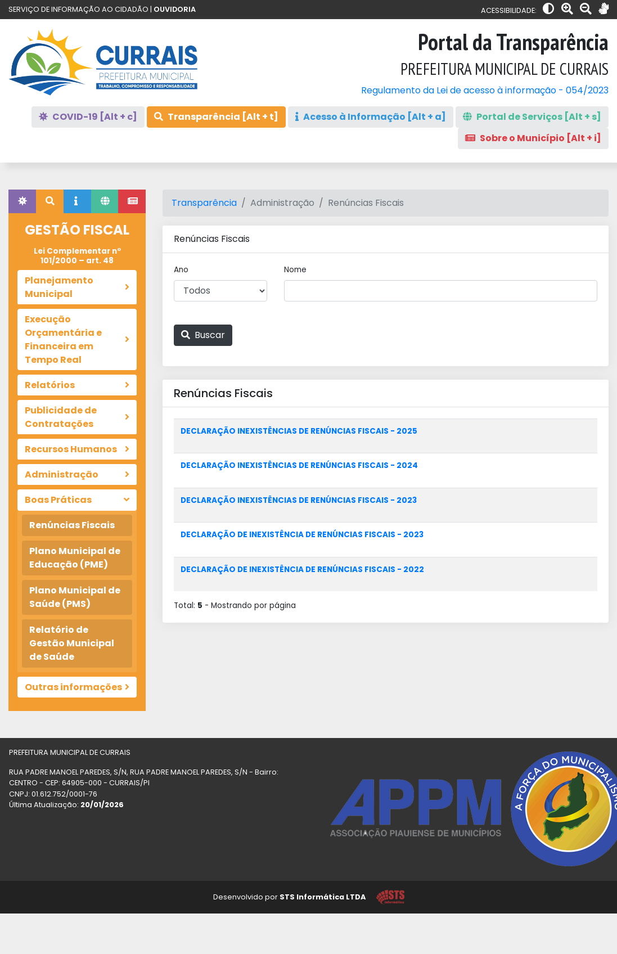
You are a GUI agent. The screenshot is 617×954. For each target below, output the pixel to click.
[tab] (22, 201)
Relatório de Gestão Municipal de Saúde (71, 643)
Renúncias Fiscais (72, 525)
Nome (295, 269)
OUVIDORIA (175, 9)
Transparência (204, 202)
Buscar (203, 334)
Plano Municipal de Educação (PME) (74, 557)
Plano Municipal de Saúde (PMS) (74, 597)
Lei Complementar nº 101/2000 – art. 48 (77, 256)
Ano (181, 269)
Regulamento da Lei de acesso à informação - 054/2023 (485, 90)
